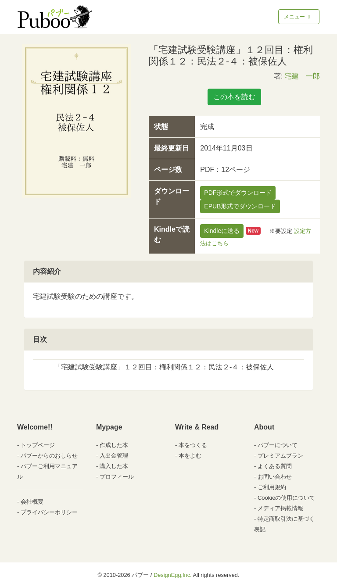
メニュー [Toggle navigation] (298, 17)
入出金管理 (114, 455)
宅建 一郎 (302, 76)
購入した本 (114, 466)
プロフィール (117, 476)
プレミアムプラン (280, 455)
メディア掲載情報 (280, 508)
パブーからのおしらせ (49, 455)
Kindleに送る (222, 230)
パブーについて (278, 445)
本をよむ (190, 455)
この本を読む (234, 96)
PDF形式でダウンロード (238, 192)
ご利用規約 (272, 487)
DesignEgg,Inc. (173, 575)
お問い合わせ (275, 476)
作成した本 (114, 445)
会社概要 (32, 501)
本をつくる (193, 445)
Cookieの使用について (286, 497)
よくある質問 (275, 466)
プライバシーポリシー (49, 512)
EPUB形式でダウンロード (240, 206)
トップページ (38, 445)
